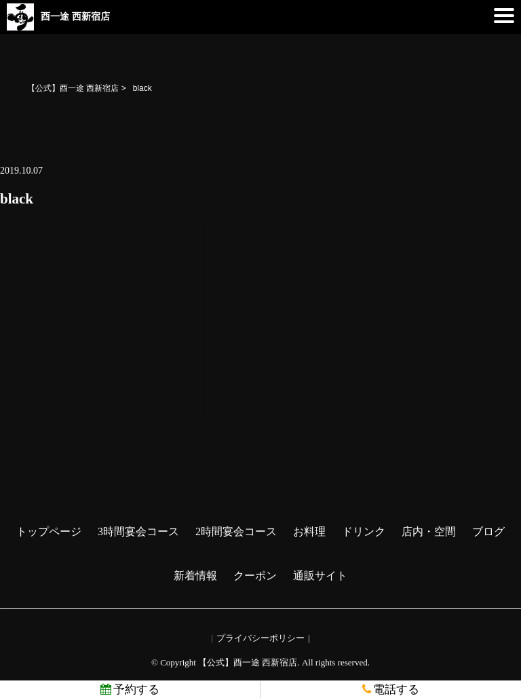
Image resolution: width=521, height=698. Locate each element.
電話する (390, 689)
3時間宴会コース (138, 531)
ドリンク (363, 531)
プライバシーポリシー (260, 638)
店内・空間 (429, 531)
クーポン (255, 575)
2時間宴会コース (236, 531)
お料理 (309, 531)
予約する (129, 689)
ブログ (488, 531)
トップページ (48, 531)
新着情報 (195, 575)
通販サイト (320, 575)
